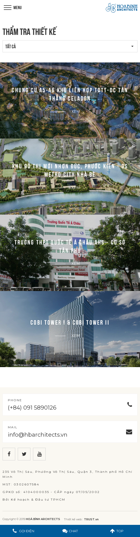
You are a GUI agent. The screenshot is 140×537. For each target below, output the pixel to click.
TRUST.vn (91, 519)
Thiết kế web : (73, 519)
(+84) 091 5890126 (32, 407)
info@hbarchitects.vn (37, 434)
